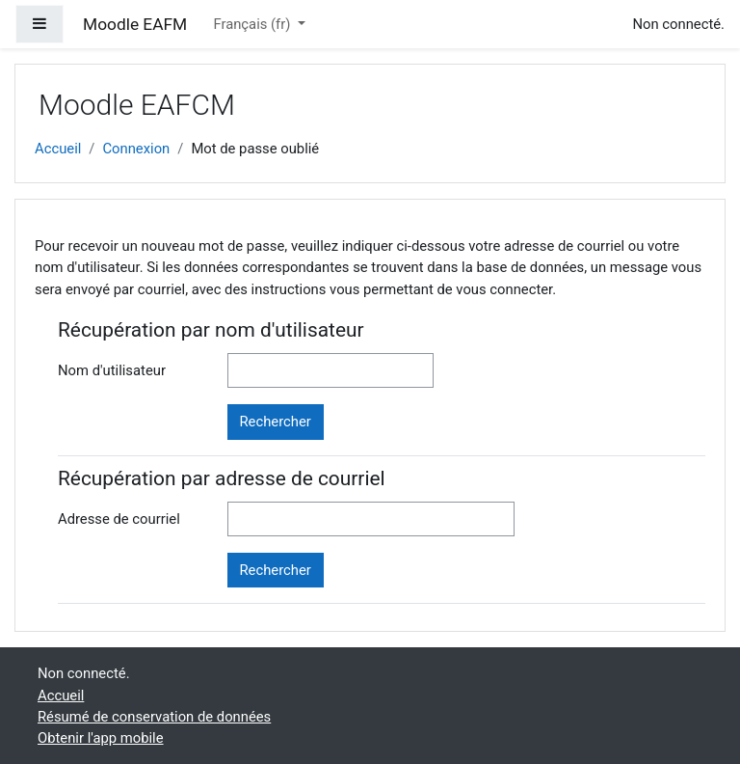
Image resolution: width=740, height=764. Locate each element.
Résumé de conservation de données (154, 716)
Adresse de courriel (119, 519)
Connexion (136, 148)
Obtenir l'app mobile (101, 738)
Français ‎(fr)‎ (253, 24)
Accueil (58, 148)
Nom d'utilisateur (112, 370)
